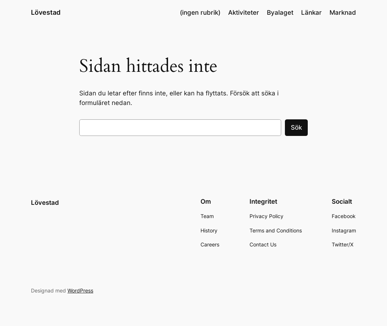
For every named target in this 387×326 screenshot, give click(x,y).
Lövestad (45, 12)
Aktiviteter (243, 12)
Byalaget (280, 12)
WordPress (80, 290)
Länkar (311, 12)
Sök (296, 127)
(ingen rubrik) (200, 12)
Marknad (343, 12)
